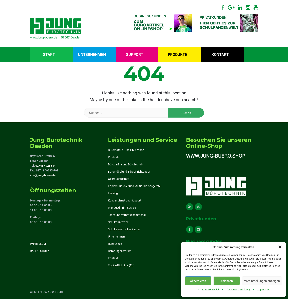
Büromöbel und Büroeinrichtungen (129, 171)
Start (49, 54)
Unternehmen (92, 54)
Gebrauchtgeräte (118, 178)
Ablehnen (226, 281)
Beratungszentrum (119, 251)
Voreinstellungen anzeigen (262, 281)
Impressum (263, 289)
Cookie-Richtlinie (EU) (121, 265)
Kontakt (220, 54)
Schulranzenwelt (118, 222)
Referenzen (115, 243)
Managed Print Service (122, 207)
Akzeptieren (198, 281)
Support (134, 54)
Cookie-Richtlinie (211, 289)
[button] (280, 247)
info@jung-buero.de (43, 175)
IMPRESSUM (38, 243)
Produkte (177, 54)
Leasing (113, 193)
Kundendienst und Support (124, 200)
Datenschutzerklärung (239, 289)
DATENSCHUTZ (39, 251)
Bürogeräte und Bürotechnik (125, 164)
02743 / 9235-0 (45, 165)
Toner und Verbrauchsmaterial (127, 214)
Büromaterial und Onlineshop (126, 150)
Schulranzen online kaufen (124, 229)
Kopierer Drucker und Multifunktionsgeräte (134, 186)
